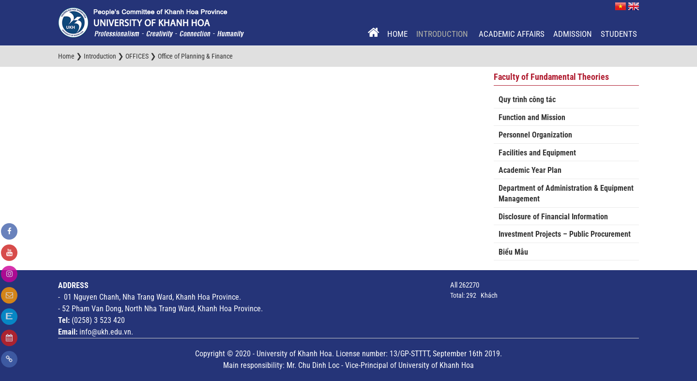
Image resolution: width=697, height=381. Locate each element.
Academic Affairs (512, 34)
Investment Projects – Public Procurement (565, 234)
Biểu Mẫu (513, 252)
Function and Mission (532, 117)
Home (397, 34)
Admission (572, 34)
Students (619, 34)
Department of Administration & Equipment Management (566, 193)
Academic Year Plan (530, 170)
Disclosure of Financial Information (553, 216)
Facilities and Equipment (537, 152)
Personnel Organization (535, 134)
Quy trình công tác (527, 99)
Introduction (443, 34)
